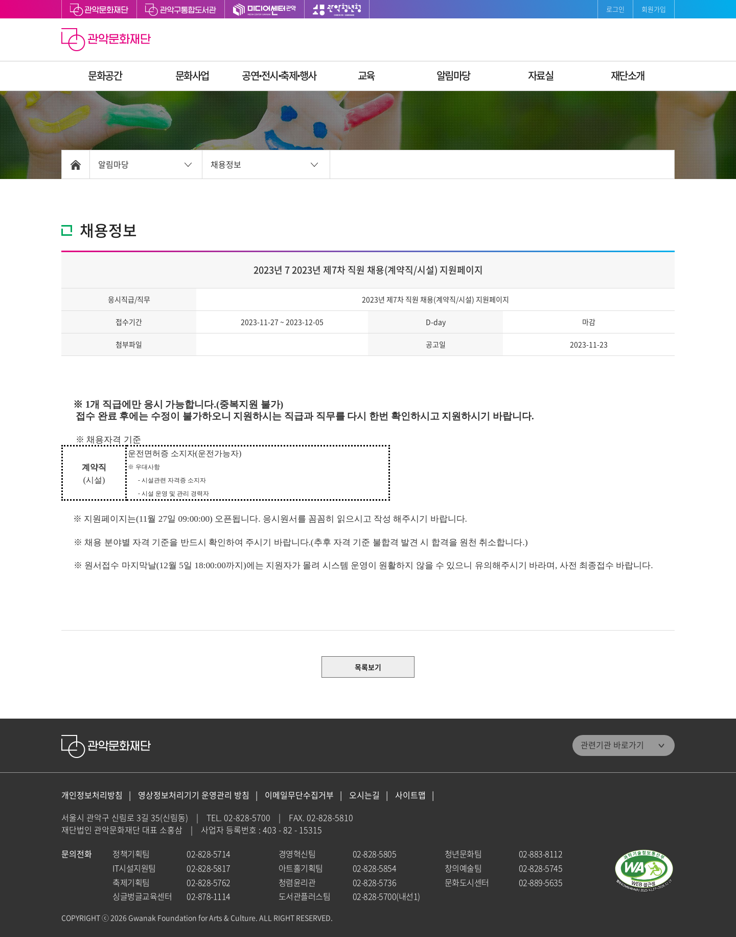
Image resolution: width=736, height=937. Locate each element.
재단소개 (628, 75)
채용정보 (226, 164)
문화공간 (105, 75)
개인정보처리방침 (92, 795)
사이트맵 (410, 795)
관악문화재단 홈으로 (107, 41)
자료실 (541, 75)
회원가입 (653, 9)
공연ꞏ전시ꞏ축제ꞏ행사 (279, 75)
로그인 (615, 9)
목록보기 (368, 667)
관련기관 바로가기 (612, 745)
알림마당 (453, 75)
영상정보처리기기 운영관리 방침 (193, 795)
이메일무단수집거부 (299, 795)
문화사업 (192, 75)
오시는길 (364, 795)
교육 (366, 75)
